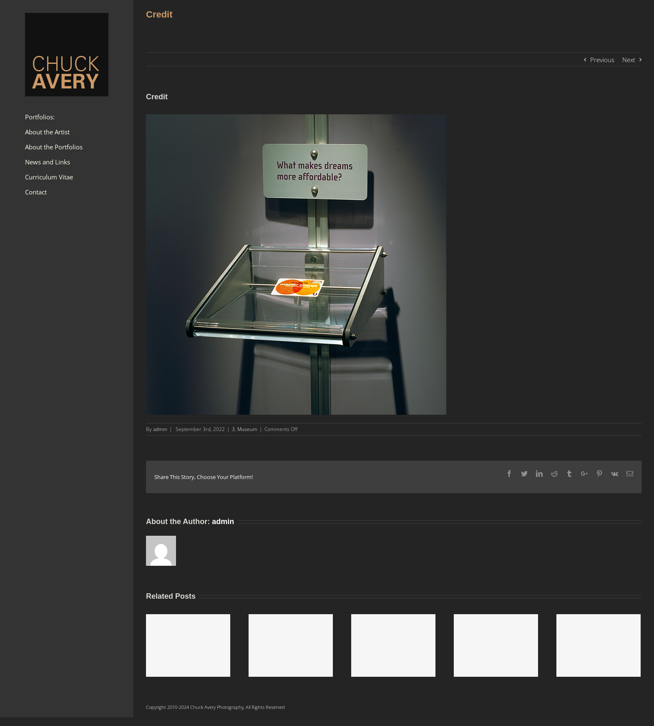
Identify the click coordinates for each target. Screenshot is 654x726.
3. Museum (244, 429)
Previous (602, 59)
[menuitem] (66, 117)
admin (160, 429)
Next (628, 59)
